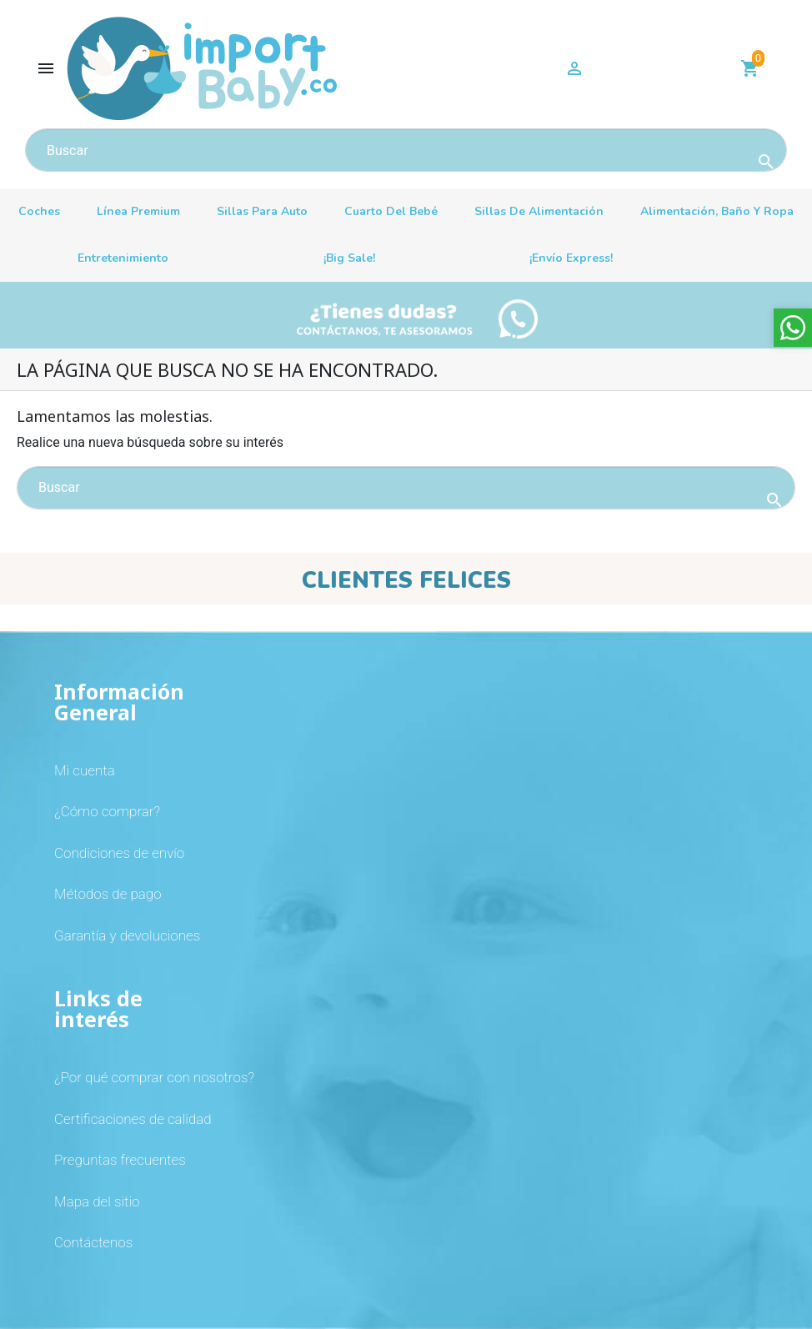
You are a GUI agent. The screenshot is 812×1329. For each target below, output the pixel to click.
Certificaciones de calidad (133, 1119)
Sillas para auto (262, 211)
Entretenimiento (123, 258)
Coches (39, 211)
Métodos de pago (108, 893)
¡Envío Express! (571, 258)
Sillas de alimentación (539, 211)
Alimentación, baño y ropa (717, 211)
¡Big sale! (349, 258)
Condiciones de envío (119, 853)
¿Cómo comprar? (107, 811)
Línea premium (138, 211)
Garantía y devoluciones (127, 935)
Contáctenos (93, 1242)
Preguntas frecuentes (120, 1159)
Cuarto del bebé (391, 211)
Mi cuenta (84, 770)
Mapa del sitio (96, 1201)
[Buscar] (406, 150)
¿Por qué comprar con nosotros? (154, 1077)
